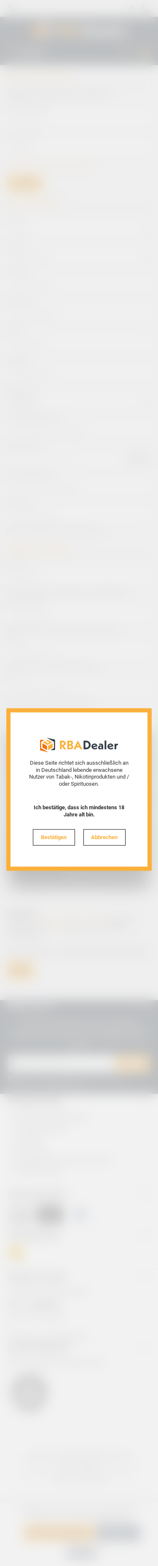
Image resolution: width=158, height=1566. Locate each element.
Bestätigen (54, 837)
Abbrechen (104, 837)
